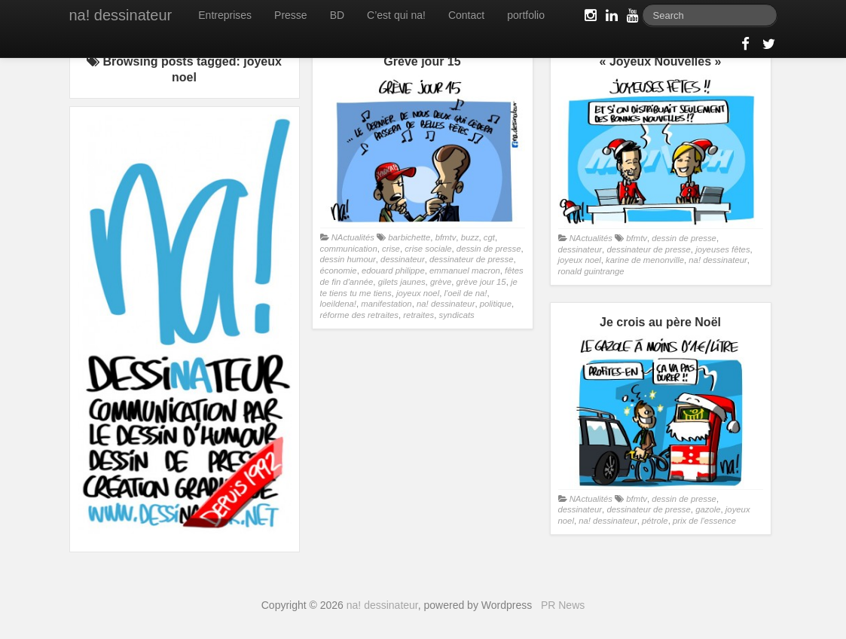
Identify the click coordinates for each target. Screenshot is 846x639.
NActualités (352, 237)
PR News (563, 605)
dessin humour (348, 259)
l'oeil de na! (465, 293)
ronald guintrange (591, 271)
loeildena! (338, 303)
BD (337, 15)
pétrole (655, 520)
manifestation (386, 303)
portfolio (526, 15)
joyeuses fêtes (722, 249)
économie (338, 270)
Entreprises (225, 15)
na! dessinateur (121, 15)
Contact (466, 15)
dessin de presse (489, 248)
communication (348, 248)
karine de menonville (645, 259)
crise (391, 248)
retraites (418, 315)
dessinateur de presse (471, 259)
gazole (707, 509)
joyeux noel (417, 293)
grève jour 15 (481, 281)
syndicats (457, 315)
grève (440, 281)
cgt (489, 237)
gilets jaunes (402, 281)
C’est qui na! (396, 15)
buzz (470, 237)
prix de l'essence (704, 520)
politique (496, 303)
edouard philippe (393, 270)
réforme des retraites (359, 315)
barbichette (409, 237)
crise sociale (428, 248)
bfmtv (446, 237)
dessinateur (402, 259)
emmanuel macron (464, 270)
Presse (290, 15)
